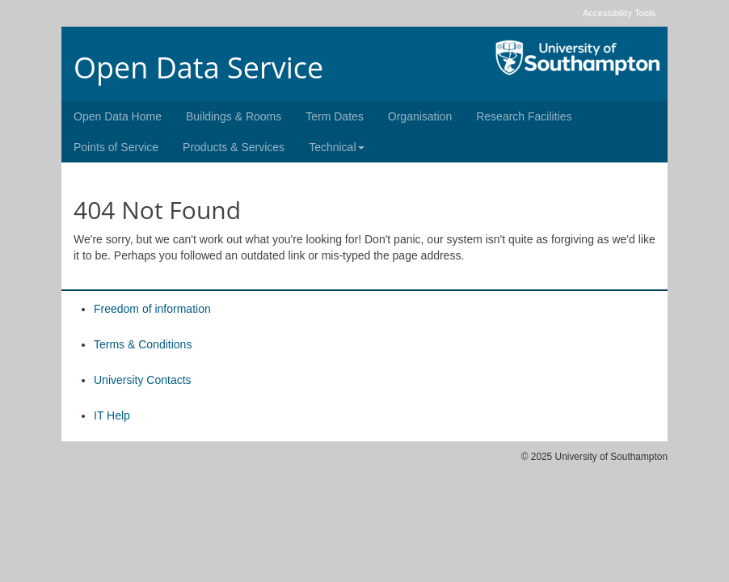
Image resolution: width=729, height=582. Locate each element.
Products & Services (233, 147)
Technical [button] (336, 147)
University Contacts (143, 379)
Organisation (420, 116)
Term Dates (335, 116)
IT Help (112, 415)
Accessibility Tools (619, 13)
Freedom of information (152, 308)
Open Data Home (118, 116)
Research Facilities (523, 116)
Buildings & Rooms (233, 116)
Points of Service (116, 147)
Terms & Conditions (143, 344)
